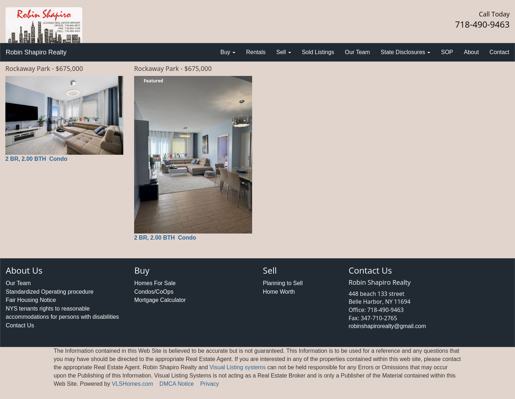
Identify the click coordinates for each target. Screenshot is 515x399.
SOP (447, 52)
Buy (227, 52)
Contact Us (20, 325)
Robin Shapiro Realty (36, 52)
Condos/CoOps (153, 292)
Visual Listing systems (238, 367)
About (471, 52)
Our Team (357, 52)
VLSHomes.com (132, 384)
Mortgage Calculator (160, 300)
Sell (283, 52)
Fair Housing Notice (31, 300)
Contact (499, 52)
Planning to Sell (283, 283)
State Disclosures (405, 52)
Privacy (209, 384)
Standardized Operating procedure (50, 292)
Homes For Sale (155, 283)
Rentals (255, 52)
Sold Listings (318, 52)
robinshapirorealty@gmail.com (387, 326)
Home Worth (279, 292)
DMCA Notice (177, 384)
